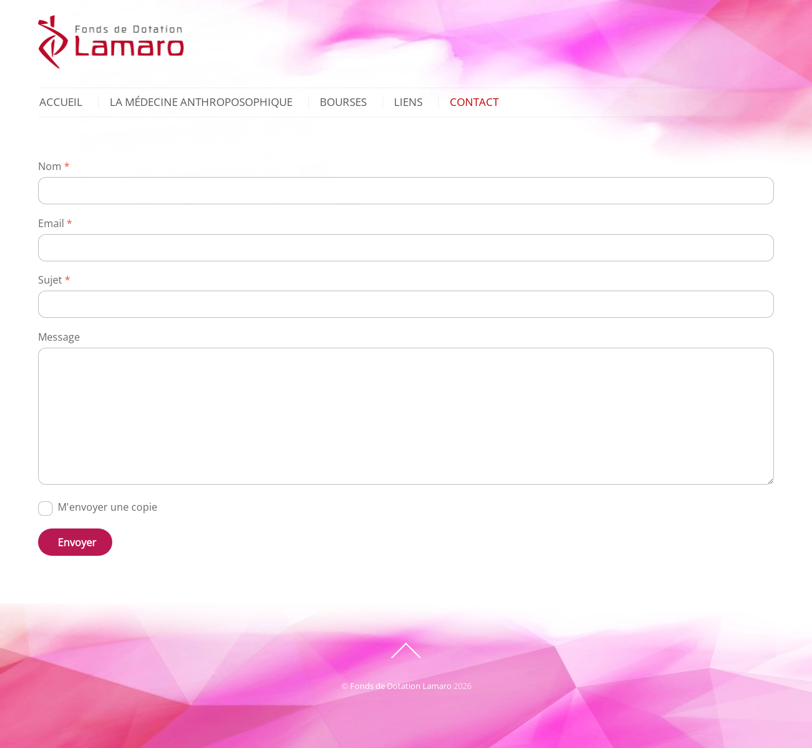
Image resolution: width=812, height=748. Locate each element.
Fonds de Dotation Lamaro (401, 686)
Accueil (60, 103)
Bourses (343, 103)
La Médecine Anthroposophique (201, 103)
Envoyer (77, 542)
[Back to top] (406, 657)
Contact (474, 103)
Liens (408, 103)
